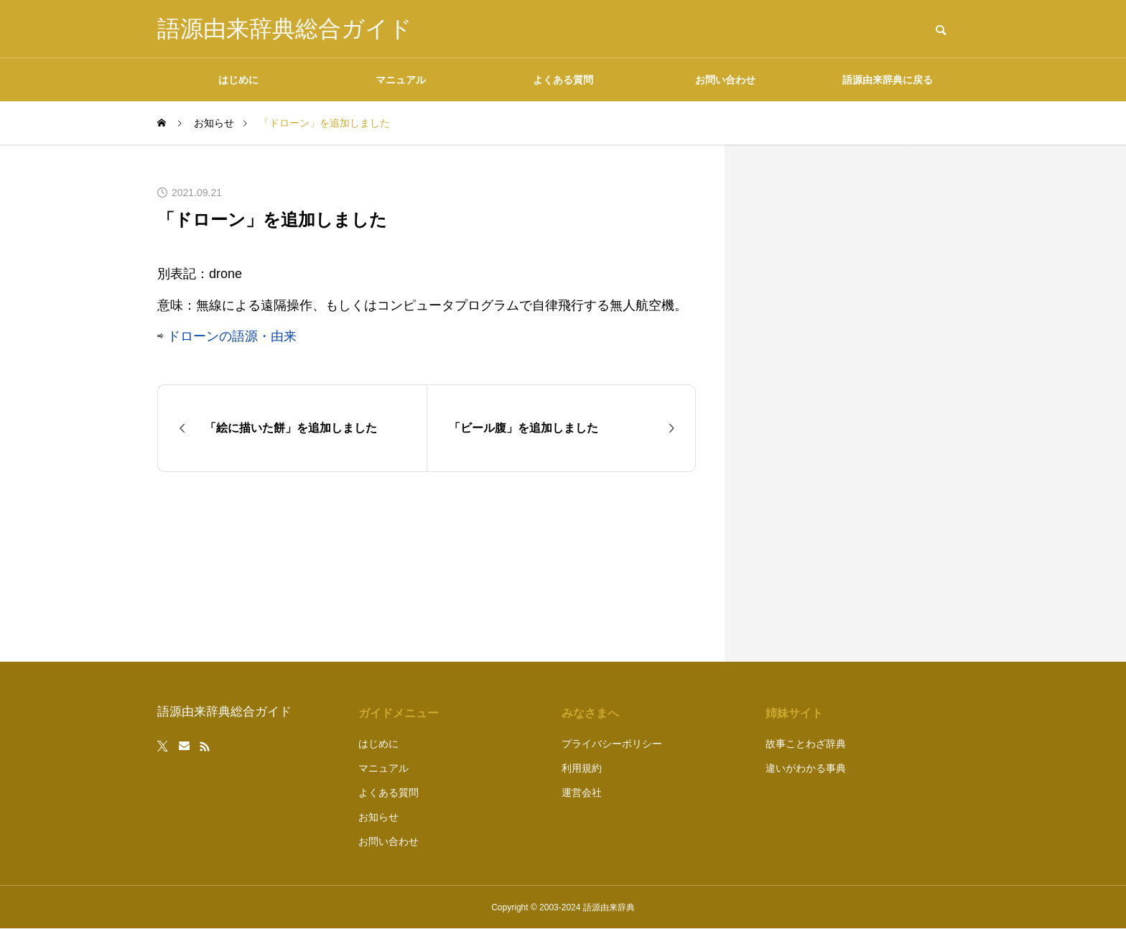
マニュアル (401, 79)
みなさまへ (590, 713)
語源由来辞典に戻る (887, 79)
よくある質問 (563, 79)
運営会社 (582, 792)
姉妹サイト (794, 713)
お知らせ (378, 817)
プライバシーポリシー (612, 743)
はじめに (238, 79)
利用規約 (582, 768)
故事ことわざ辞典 (806, 743)
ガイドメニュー (398, 713)
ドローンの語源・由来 (232, 336)
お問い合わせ (725, 79)
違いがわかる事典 (806, 768)
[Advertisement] (861, 403)
